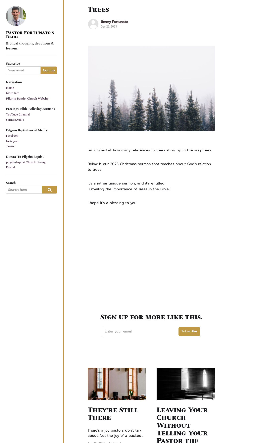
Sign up (49, 70)
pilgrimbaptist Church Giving (26, 162)
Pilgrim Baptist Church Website (27, 98)
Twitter (11, 146)
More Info (12, 93)
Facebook (12, 135)
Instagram (12, 141)
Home (10, 88)
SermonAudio (15, 119)
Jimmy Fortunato (114, 21)
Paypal (10, 167)
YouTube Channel (18, 114)
